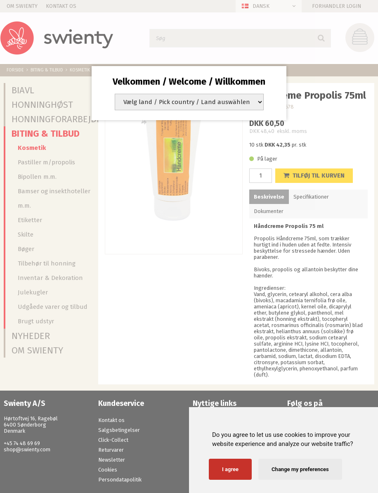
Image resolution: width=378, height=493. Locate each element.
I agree (230, 469)
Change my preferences (300, 469)
